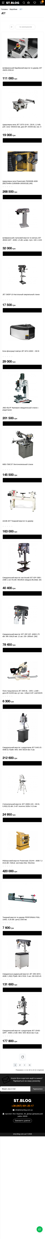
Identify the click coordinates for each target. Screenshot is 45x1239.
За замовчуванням (25, 27)
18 (11, 27)
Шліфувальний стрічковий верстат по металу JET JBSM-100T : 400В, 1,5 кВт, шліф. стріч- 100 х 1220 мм (22, 240)
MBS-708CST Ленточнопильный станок (18, 464)
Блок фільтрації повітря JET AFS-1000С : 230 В (21, 351)
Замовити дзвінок (22, 1163)
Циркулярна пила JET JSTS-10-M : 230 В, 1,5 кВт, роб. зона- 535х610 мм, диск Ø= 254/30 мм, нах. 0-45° (22, 127)
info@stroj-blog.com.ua (22, 1152)
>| (29, 1107)
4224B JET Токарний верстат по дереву (18, 521)
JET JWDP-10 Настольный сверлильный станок (21, 294)
